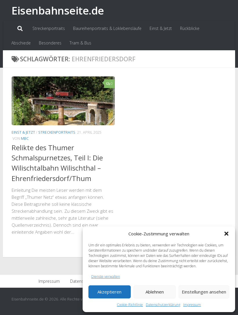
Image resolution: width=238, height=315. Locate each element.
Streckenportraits (48, 28)
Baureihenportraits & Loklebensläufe (107, 28)
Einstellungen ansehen (204, 292)
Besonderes (50, 43)
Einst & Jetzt (161, 28)
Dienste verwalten (105, 276)
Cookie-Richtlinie (130, 304)
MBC (25, 138)
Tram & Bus (80, 43)
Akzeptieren (109, 292)
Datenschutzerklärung (163, 304)
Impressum (192, 304)
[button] (226, 234)
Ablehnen (155, 292)
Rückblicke (189, 28)
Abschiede (21, 43)
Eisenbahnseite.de (58, 10)
